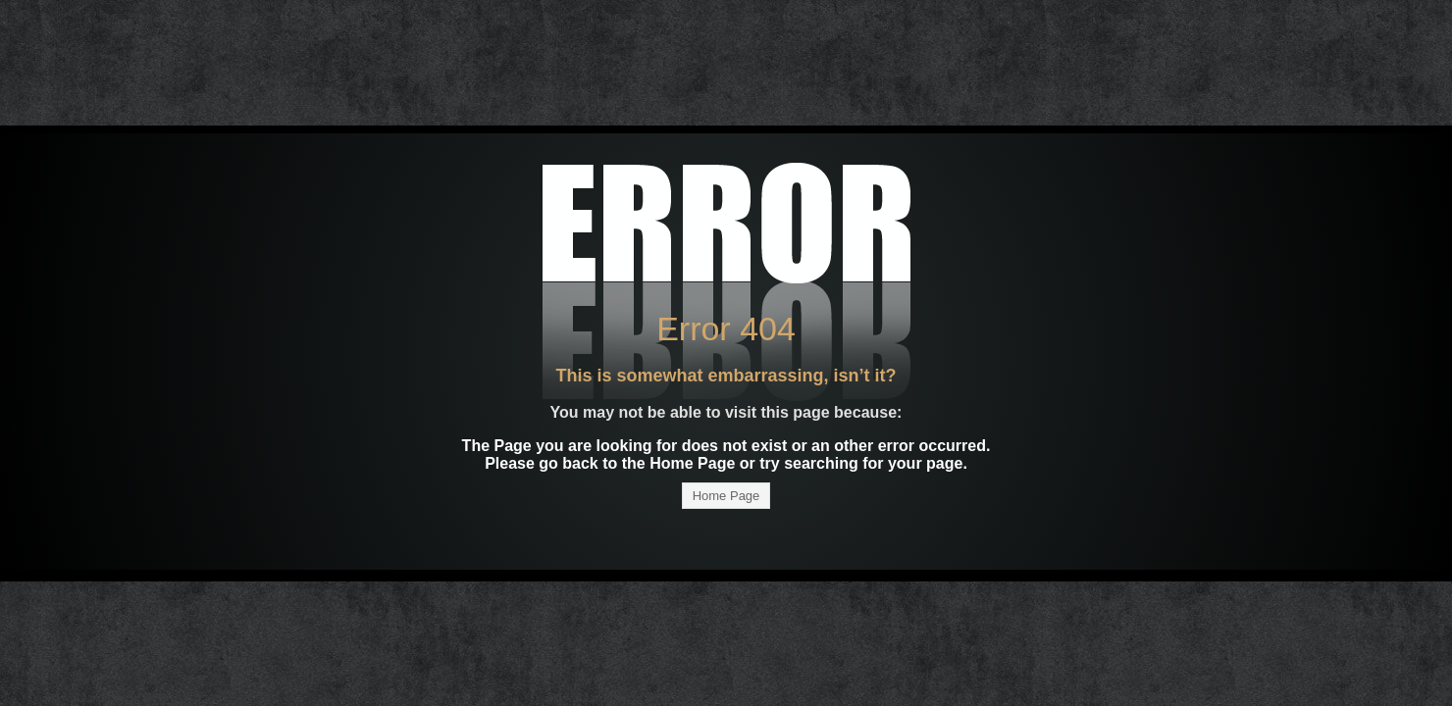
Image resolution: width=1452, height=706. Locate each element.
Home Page (726, 495)
